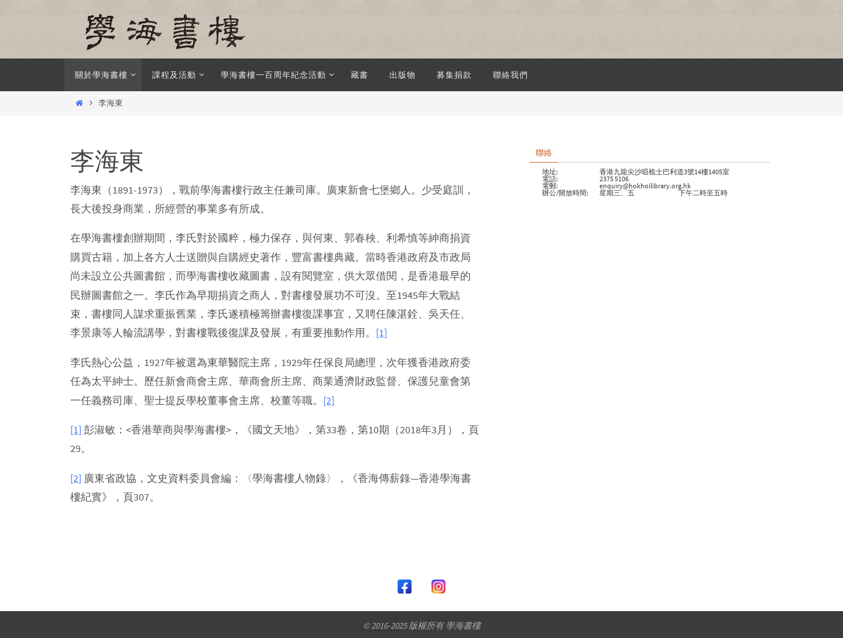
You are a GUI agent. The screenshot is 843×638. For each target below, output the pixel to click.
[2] (328, 400)
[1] (381, 332)
